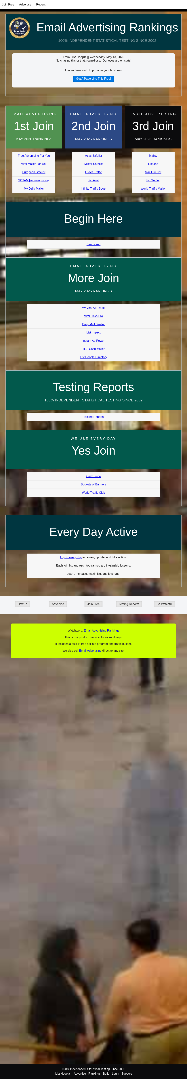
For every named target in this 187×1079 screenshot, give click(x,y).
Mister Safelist (93, 163)
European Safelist (33, 172)
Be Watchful (164, 604)
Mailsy (153, 155)
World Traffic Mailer (153, 188)
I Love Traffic (93, 172)
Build (106, 1073)
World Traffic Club (93, 492)
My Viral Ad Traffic (93, 307)
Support (126, 1073)
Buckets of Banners (93, 484)
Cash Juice (93, 476)
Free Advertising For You (34, 155)
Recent (40, 4)
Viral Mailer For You (34, 163)
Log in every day (71, 557)
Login (115, 1073)
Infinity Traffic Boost (93, 188)
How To (22, 604)
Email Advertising (90, 650)
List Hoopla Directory (93, 357)
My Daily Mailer (34, 188)
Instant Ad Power (94, 340)
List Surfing (153, 180)
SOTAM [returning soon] (33, 180)
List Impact (93, 332)
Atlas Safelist (93, 155)
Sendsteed (94, 244)
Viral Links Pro (93, 316)
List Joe (153, 163)
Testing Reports (93, 416)
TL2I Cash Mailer (93, 348)
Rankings (94, 1073)
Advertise (25, 4)
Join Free (8, 4)
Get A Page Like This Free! (93, 78)
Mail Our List (153, 172)
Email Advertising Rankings (107, 27)
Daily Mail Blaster (93, 324)
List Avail (93, 180)
